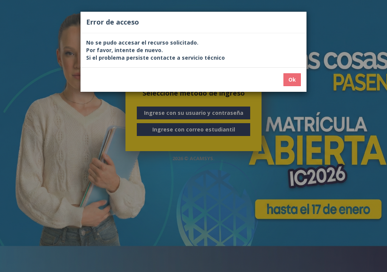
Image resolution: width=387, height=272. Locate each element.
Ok (292, 79)
